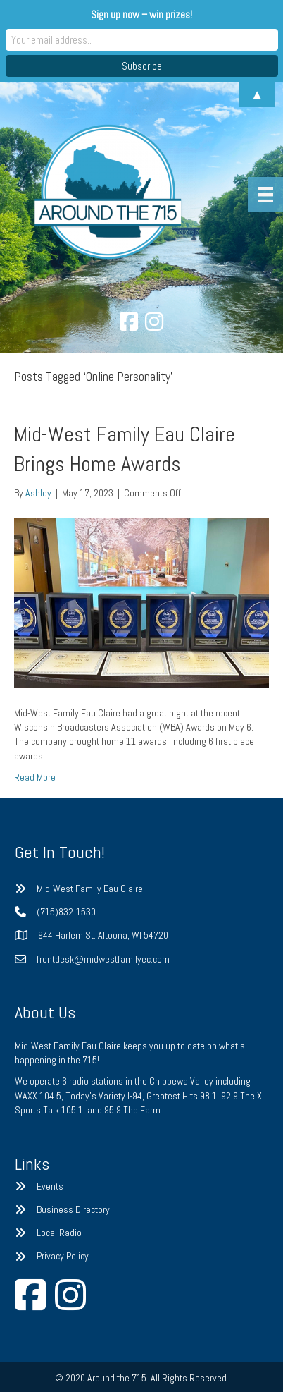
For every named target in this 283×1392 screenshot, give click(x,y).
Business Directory (73, 1209)
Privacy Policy (63, 1256)
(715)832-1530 (66, 911)
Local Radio (59, 1232)
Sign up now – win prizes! (141, 14)
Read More (35, 777)
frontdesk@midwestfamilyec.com (103, 959)
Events (50, 1186)
